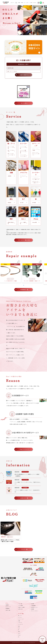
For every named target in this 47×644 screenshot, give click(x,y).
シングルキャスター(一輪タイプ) (35, 178)
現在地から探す (23, 64)
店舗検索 (19, 2)
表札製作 (9, 202)
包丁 (19, 627)
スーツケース (20, 624)
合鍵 (19, 620)
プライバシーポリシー (34, 610)
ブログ (24, 2)
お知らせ (27, 2)
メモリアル (20, 622)
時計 (19, 631)
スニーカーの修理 (23, 147)
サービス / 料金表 (16, 2)
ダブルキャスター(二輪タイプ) (35, 182)
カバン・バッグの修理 (35, 149)
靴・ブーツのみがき (11, 151)
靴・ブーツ (20, 615)
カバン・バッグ (20, 619)
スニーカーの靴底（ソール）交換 (23, 151)
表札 (19, 626)
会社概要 (32, 609)
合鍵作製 (9, 176)
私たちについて (12, 2)
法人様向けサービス (34, 607)
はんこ (19, 633)
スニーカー (20, 617)
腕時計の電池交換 (11, 223)
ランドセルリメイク (23, 176)
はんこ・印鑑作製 (23, 223)
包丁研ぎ (21, 202)
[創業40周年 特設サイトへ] (23, 47)
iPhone (19, 635)
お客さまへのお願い (21, 607)
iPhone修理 (34, 222)
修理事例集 (7, 608)
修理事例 (22, 2)
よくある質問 (30, 2)
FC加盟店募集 (33, 605)
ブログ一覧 (20, 603)
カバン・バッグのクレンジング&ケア (35, 154)
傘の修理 (34, 202)
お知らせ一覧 (8, 610)
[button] (46, 273)
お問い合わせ (34, 2)
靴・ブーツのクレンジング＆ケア (11, 155)
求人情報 (32, 603)
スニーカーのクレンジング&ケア (23, 155)
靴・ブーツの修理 (11, 147)
